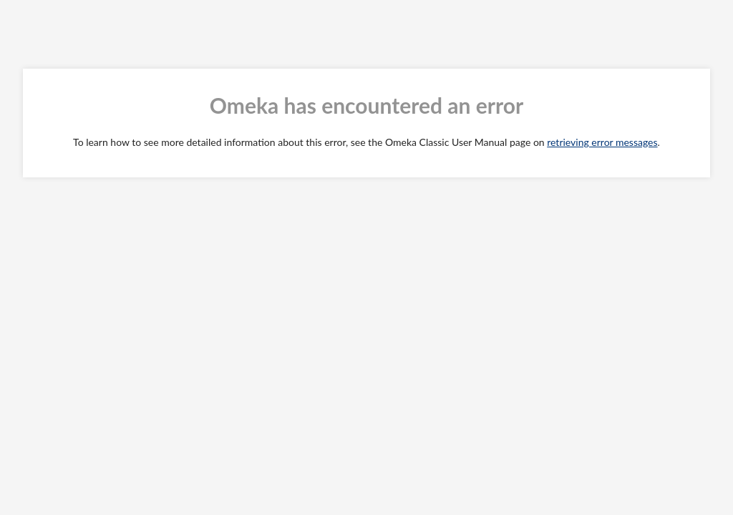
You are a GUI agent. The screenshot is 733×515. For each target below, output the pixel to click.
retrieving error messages (602, 142)
